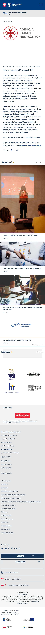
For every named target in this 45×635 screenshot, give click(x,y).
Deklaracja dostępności (22, 603)
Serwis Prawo (4, 522)
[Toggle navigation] (40, 5)
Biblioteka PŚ (4, 484)
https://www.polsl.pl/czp (7, 446)
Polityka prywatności (22, 594)
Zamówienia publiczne (7, 532)
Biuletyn (20, 555)
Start (4, 21)
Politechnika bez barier (7, 519)
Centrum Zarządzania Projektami (17, 12)
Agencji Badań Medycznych (30, 145)
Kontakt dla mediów (6, 473)
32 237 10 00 (7, 456)
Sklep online (20, 561)
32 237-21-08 (11, 439)
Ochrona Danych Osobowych (8, 508)
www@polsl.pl (35, 601)
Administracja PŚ (5, 481)
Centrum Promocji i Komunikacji (9, 491)
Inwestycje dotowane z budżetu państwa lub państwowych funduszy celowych (21, 501)
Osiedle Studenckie (6, 515)
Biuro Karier (4, 488)
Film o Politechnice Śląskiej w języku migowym (13, 494)
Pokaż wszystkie (38, 162)
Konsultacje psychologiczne (8, 505)
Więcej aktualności (36, 344)
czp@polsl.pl (8, 442)
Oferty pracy (4, 512)
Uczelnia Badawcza (6, 526)
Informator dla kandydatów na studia (10, 498)
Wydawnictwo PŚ (5, 529)
